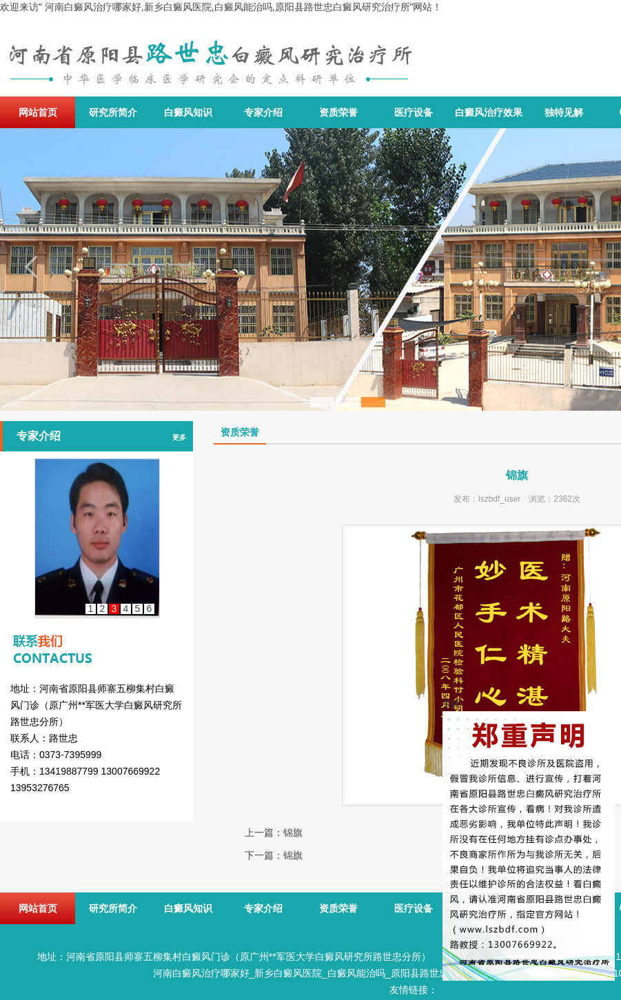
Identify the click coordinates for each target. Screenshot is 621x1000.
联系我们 (96, 637)
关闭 (452, 703)
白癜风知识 (188, 112)
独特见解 (563, 112)
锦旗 (293, 832)
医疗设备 (413, 112)
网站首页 (38, 112)
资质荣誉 (338, 112)
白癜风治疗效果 (488, 112)
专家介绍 (263, 112)
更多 (179, 437)
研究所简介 (113, 112)
